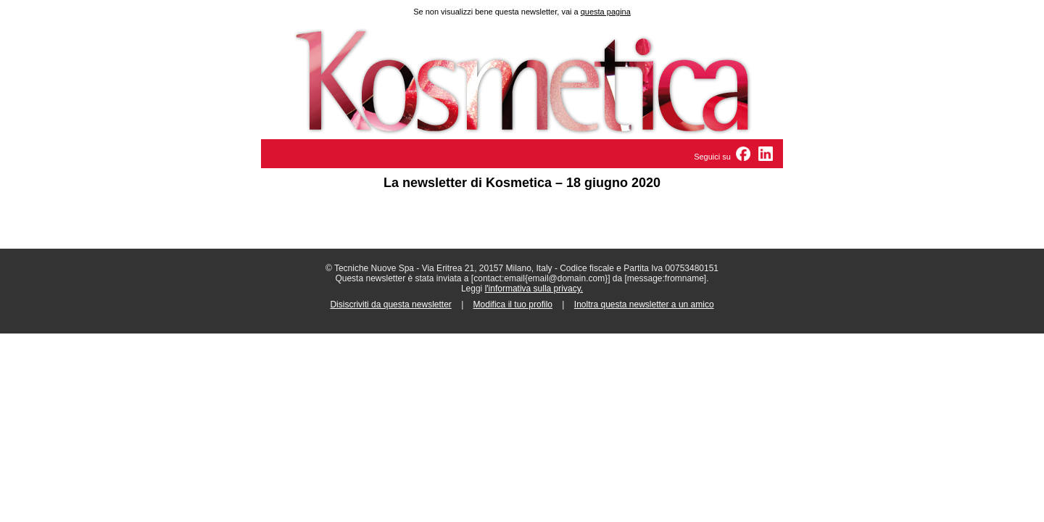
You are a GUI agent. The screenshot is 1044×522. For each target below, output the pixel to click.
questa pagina (606, 11)
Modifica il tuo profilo (512, 304)
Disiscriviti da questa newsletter (390, 304)
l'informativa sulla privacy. (534, 288)
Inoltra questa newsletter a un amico (644, 304)
